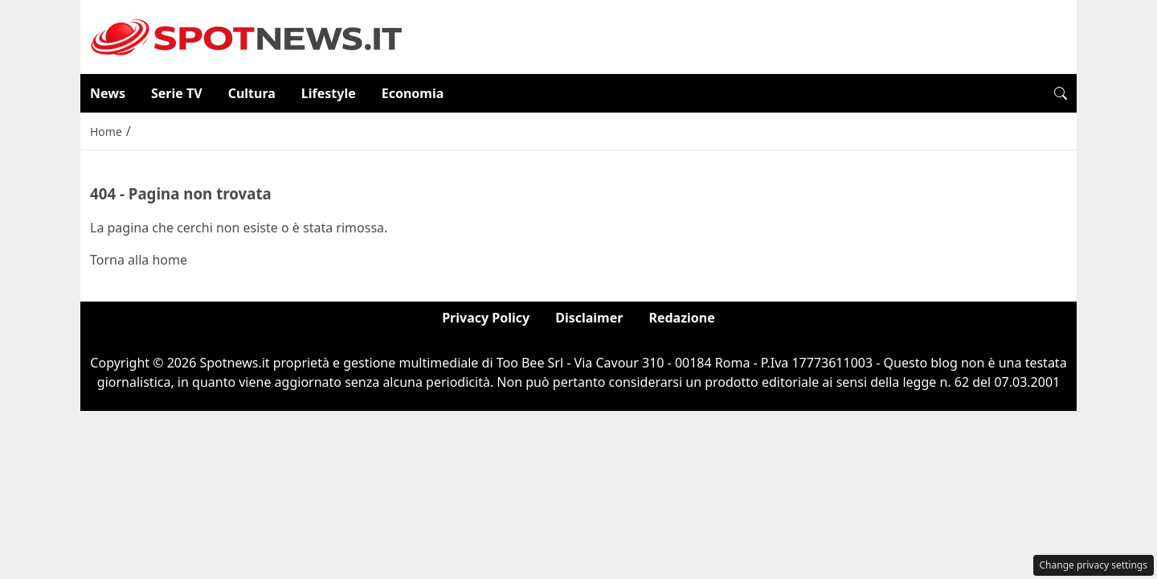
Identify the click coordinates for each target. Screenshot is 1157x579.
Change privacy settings (1094, 565)
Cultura (252, 93)
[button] (1060, 93)
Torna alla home (138, 260)
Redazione (681, 317)
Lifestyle (328, 93)
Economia (413, 93)
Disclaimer (589, 317)
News (107, 93)
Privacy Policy (485, 317)
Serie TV (176, 93)
